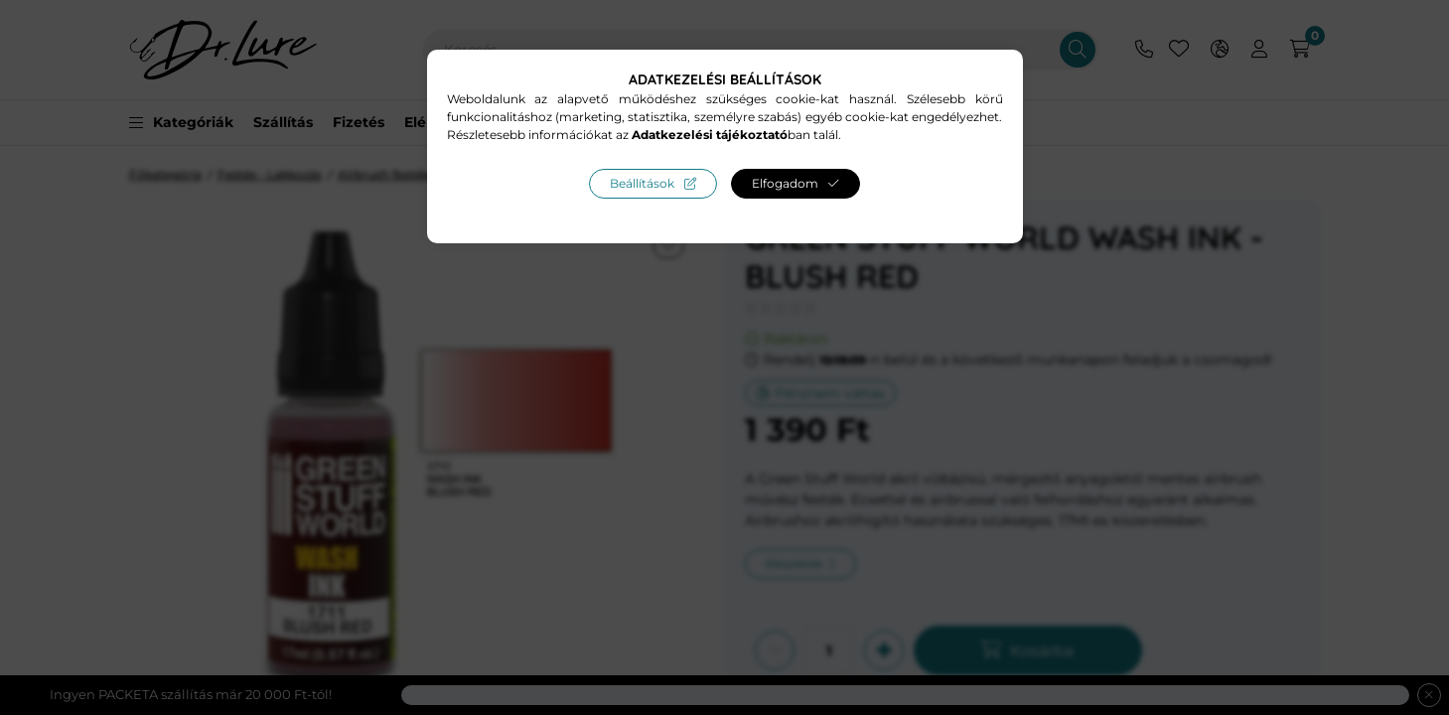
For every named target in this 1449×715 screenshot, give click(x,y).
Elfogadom (785, 183)
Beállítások (642, 183)
